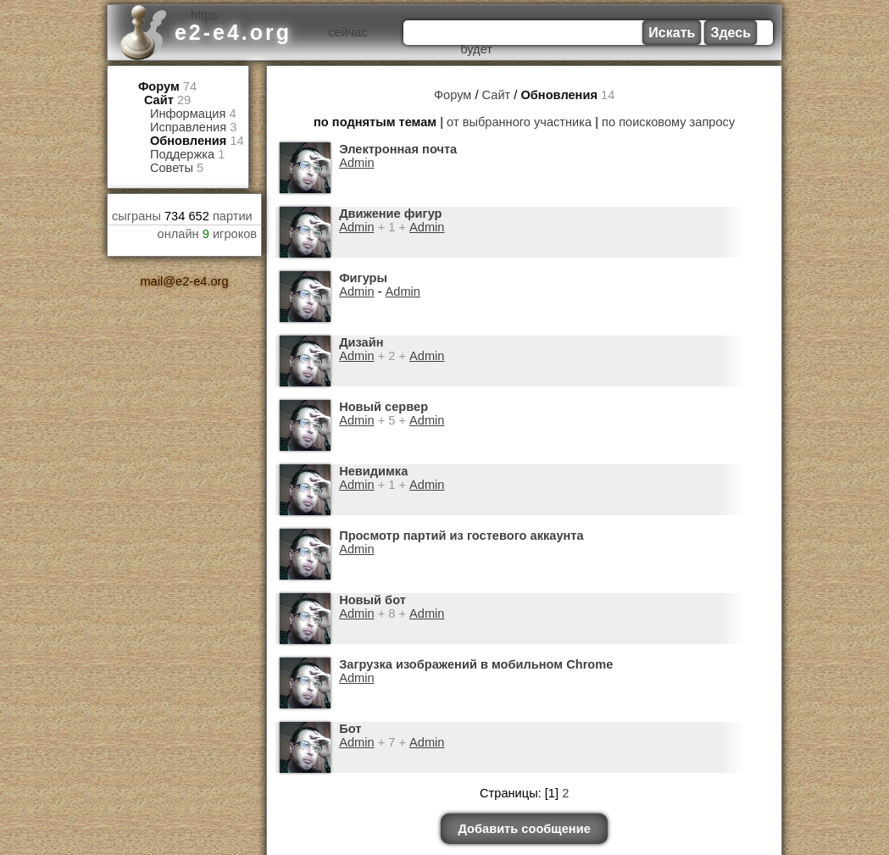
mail (152, 281)
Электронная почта (397, 149)
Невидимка (373, 471)
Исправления (188, 127)
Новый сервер (383, 407)
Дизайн (361, 342)
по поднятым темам (376, 122)
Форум (159, 86)
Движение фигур (390, 213)
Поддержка (182, 154)
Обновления (188, 140)
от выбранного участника (519, 122)
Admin (356, 162)
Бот (350, 729)
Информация (187, 113)
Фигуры (363, 278)
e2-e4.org (233, 32)
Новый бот (372, 600)
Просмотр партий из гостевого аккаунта (460, 535)
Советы (171, 168)
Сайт (159, 100)
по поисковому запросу (668, 122)
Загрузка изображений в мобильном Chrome (475, 664)
